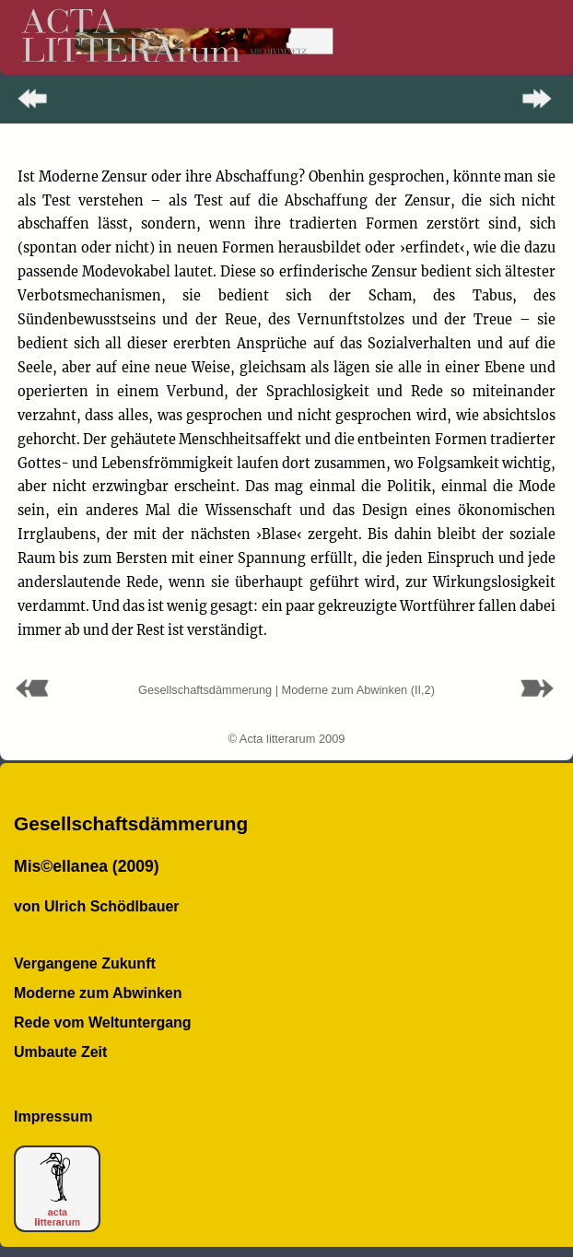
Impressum (53, 1116)
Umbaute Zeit (60, 1052)
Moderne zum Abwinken (98, 993)
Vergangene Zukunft (85, 963)
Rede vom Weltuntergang (103, 1022)
